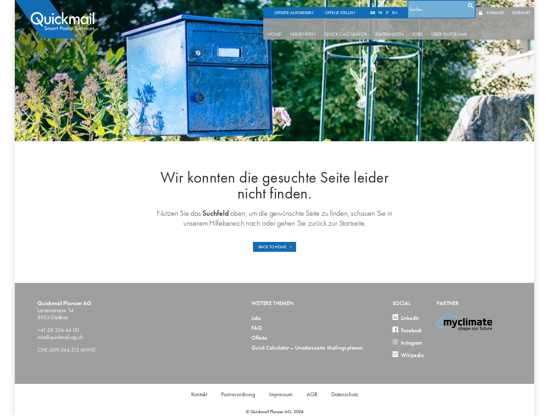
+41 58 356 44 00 (58, 330)
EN (402, 5)
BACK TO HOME (275, 247)
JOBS (429, 27)
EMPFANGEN (401, 27)
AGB (312, 394)
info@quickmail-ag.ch (60, 337)
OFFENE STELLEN (347, 5)
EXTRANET (521, 5)
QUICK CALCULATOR (357, 27)
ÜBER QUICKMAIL (461, 27)
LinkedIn (405, 318)
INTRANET (495, 5)
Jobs (256, 318)
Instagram (407, 342)
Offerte (259, 337)
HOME (286, 27)
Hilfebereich (226, 223)
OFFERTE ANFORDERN (300, 5)
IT (394, 5)
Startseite (352, 223)
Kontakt (199, 394)
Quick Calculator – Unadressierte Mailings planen (306, 347)
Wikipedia (408, 355)
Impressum (281, 394)
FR (387, 5)
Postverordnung (238, 394)
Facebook (407, 330)
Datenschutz (344, 394)
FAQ (256, 328)
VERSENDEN (314, 27)
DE (379, 5)
